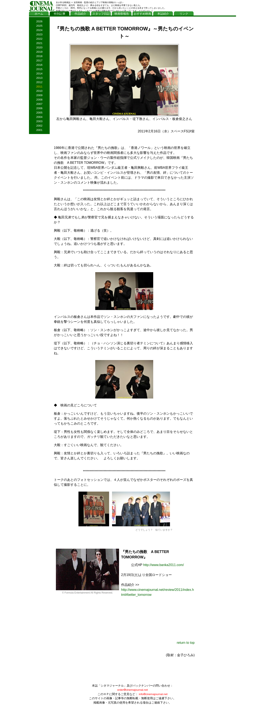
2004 (39, 116)
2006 (39, 108)
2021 (39, 43)
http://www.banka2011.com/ (163, 565)
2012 (39, 82)
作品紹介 (80, 13)
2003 (39, 121)
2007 (39, 103)
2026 (39, 21)
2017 (39, 60)
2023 (39, 34)
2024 (39, 30)
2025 (39, 25)
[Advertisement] (216, 80)
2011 (39, 86)
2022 (39, 38)
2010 (39, 90)
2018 (39, 56)
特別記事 (59, 13)
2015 (39, 69)
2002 (39, 125)
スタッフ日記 (101, 13)
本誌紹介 (163, 13)
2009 (39, 95)
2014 (39, 73)
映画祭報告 (121, 13)
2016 (39, 64)
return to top (186, 642)
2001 (39, 130)
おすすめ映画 (142, 13)
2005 (39, 112)
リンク (183, 13)
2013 (39, 77)
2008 (39, 99)
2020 (39, 47)
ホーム (39, 13)
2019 (39, 51)
